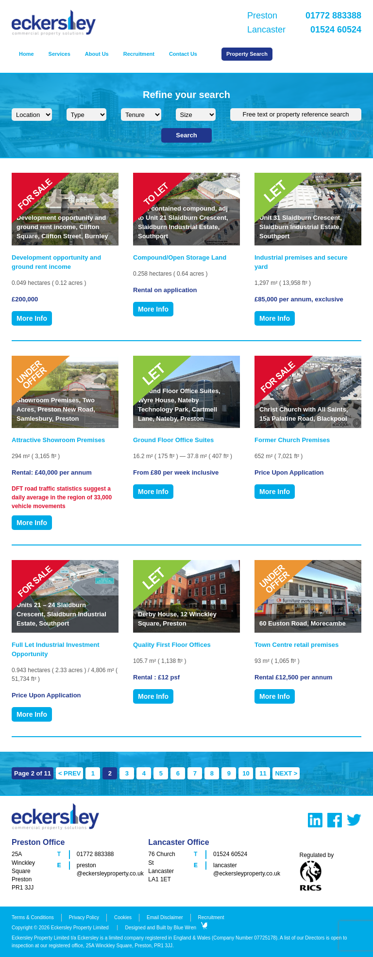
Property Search (247, 54)
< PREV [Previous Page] (69, 773)
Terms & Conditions (33, 917)
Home (26, 54)
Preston (304, 15)
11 (262, 773)
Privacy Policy (84, 917)
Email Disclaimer (165, 917)
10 (245, 773)
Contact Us (183, 54)
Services (59, 54)
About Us (97, 54)
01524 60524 (230, 854)
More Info (32, 318)
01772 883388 (95, 854)
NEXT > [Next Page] (286, 773)
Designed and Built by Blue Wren (166, 927)
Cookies (123, 917)
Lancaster (304, 29)
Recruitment (138, 54)
